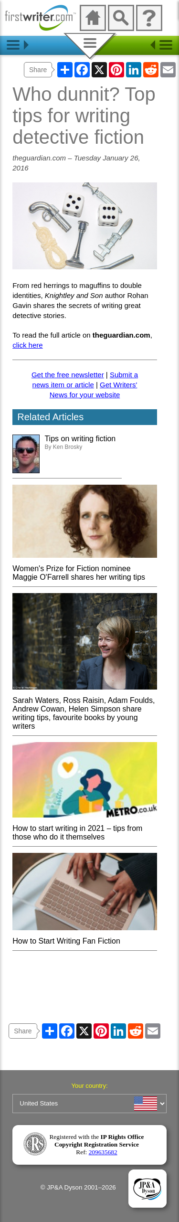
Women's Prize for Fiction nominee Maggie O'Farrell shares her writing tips (84, 568)
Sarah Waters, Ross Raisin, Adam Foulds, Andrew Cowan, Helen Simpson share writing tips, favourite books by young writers (84, 709)
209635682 (103, 1152)
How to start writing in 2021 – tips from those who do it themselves (84, 828)
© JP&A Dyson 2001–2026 (78, 1187)
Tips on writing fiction (80, 439)
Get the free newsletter (68, 375)
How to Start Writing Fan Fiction (84, 936)
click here (27, 345)
